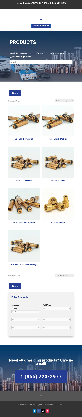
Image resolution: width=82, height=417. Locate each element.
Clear (15, 308)
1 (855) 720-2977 (41, 377)
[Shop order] (64, 100)
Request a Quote (41, 26)
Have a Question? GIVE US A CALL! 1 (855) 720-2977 (41, 3)
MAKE (61, 405)
